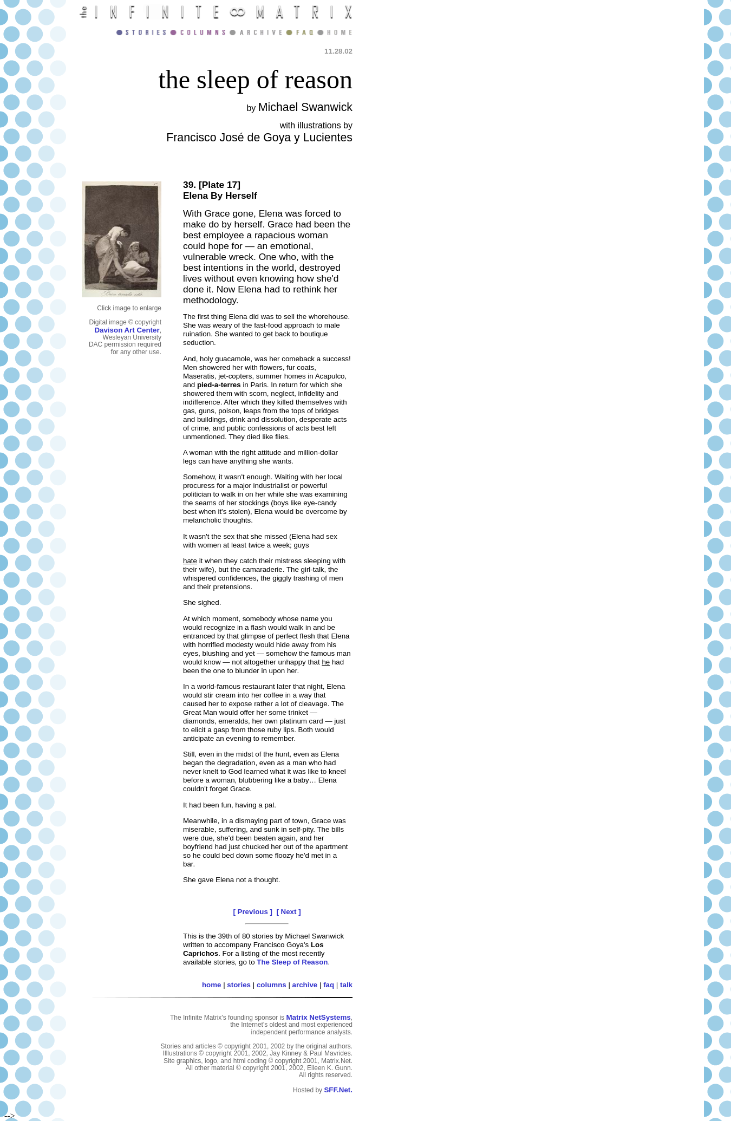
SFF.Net (337, 1090)
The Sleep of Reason (292, 962)
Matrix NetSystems (318, 1017)
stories (239, 985)
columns (271, 985)
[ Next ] (288, 912)
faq (328, 985)
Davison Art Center (126, 330)
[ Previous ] (252, 912)
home (211, 985)
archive (305, 985)
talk (346, 985)
